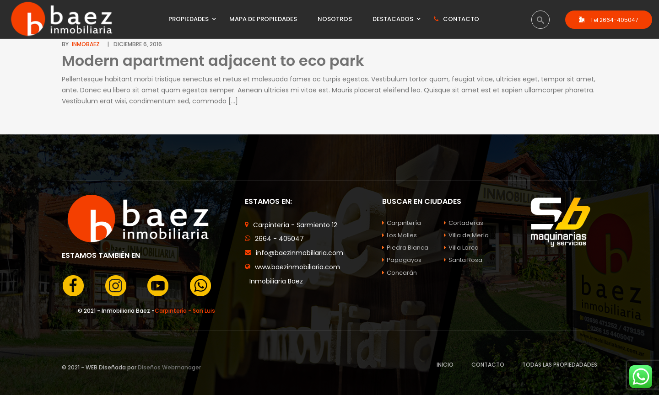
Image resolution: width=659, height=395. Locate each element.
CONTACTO (487, 364)
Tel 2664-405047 (608, 20)
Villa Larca (461, 247)
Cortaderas (463, 223)
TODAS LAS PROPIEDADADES (559, 364)
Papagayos (401, 260)
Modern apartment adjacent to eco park (213, 60)
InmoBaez (86, 44)
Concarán (399, 272)
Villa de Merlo (466, 235)
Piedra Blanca (405, 247)
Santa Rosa (463, 260)
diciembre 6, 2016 (137, 44)
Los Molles (399, 235)
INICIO (445, 364)
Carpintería (401, 223)
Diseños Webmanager (169, 367)
